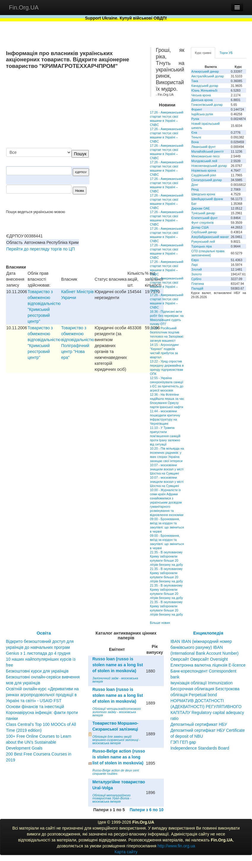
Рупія (195, 119)
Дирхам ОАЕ (200, 208)
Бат (193, 203)
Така (194, 81)
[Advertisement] (98, 109)
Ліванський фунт (203, 146)
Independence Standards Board (199, 748)
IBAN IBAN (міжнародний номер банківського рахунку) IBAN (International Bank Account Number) (204, 647)
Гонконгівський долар (207, 104)
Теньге (196, 137)
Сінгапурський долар (206, 180)
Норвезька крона (203, 170)
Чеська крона (201, 95)
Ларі (194, 264)
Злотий (196, 269)
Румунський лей (203, 241)
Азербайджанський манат (210, 237)
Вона (195, 142)
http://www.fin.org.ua (176, 846)
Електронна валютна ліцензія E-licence (207, 665)
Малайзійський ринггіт (207, 151)
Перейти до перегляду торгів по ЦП (40, 249)
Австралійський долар (207, 76)
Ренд (195, 189)
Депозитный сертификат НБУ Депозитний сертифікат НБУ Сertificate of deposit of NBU (207, 730)
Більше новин (160, 622)
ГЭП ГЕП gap (183, 742)
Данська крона (202, 100)
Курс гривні (203, 53)
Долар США (200, 227)
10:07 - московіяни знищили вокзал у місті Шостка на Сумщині (166, 469)
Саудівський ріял (203, 175)
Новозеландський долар (209, 165)
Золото (196, 274)
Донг (194, 184)
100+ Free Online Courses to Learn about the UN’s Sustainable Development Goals (38, 742)
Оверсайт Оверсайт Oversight (199, 659)
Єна (194, 132)
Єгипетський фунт (204, 218)
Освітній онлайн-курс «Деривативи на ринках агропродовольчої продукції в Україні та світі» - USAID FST (42, 694)
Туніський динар (203, 213)
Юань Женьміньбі (204, 90)
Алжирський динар (205, 71)
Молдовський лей (204, 161)
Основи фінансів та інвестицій (35, 706)
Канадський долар (204, 85)
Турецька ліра (201, 246)
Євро (195, 260)
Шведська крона (203, 194)
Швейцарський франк (207, 199)
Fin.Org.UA (24, 7)
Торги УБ (226, 53)
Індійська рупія (202, 114)
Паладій (197, 288)
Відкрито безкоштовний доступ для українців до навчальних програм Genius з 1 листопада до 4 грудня (40, 647)
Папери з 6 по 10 (147, 809)
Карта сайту (126, 851)
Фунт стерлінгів (202, 222)
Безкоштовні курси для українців (37, 671)
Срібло (196, 279)
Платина (197, 283)
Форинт (196, 109)
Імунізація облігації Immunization (201, 683)
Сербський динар (204, 232)
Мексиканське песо (205, 156)
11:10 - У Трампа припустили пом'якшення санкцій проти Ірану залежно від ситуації (165, 436)
